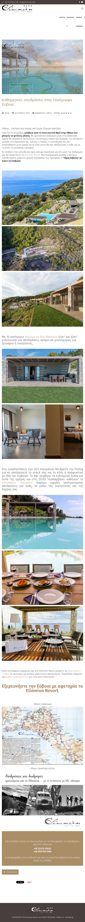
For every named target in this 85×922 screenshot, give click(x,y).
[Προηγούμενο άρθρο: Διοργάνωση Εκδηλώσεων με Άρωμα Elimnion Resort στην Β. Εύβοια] (10, 872)
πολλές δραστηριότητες (17, 677)
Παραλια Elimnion (79, 21)
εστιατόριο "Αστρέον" (17, 482)
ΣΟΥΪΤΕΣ (62, 17)
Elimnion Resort (32, 155)
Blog (7, 113)
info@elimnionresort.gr (27, 2)
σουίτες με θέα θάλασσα (41, 337)
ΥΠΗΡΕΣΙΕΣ (70, 17)
